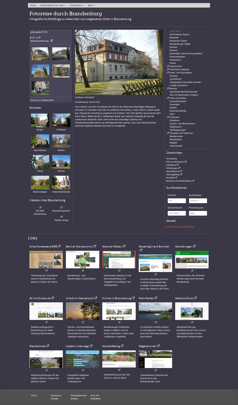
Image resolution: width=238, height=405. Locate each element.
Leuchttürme (175, 79)
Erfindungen (172, 168)
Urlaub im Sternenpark (79, 298)
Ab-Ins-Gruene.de (39, 298)
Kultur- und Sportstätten (180, 72)
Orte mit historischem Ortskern (184, 95)
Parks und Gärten (177, 98)
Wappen (173, 142)
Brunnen (174, 50)
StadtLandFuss (184, 298)
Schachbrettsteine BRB (43, 246)
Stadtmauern (176, 127)
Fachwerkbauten (177, 56)
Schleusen (174, 117)
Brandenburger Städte (180, 44)
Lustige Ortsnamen (178, 85)
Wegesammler (147, 346)
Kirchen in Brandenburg (116, 298)
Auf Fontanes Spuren (179, 34)
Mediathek (95, 398)
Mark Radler (146, 298)
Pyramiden (175, 104)
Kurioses (174, 76)
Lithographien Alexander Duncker (185, 82)
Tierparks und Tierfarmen (181, 133)
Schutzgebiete (173, 174)
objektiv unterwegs (77, 346)
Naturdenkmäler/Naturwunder (183, 92)
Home (33, 5)
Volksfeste (171, 165)
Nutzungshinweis (79, 395)
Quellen (173, 107)
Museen (173, 88)
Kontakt (54, 398)
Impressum (56, 395)
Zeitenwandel (176, 146)
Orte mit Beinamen (175, 162)
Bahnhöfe (174, 37)
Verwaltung (171, 158)
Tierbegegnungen (178, 130)
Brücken (173, 47)
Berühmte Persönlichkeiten (179, 181)
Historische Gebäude (179, 69)
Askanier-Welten (112, 246)
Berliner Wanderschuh (79, 246)
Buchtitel (170, 177)
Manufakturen (172, 171)
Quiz (90, 5)
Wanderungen (183, 246)
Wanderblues (37, 346)
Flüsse (173, 63)
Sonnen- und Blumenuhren (182, 123)
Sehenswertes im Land (51, 5)
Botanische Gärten (178, 41)
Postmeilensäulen (178, 101)
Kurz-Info (95, 395)
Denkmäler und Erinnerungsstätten (186, 53)
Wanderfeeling (111, 346)
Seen (172, 114)
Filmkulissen (175, 60)
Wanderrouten (176, 136)
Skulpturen (175, 120)
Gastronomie (175, 66)
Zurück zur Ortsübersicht (41, 100)
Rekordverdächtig (178, 111)
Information (76, 5)
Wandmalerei (176, 139)
